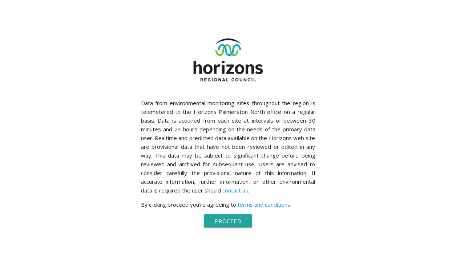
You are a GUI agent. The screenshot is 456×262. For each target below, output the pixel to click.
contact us (235, 190)
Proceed (228, 221)
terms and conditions (264, 204)
